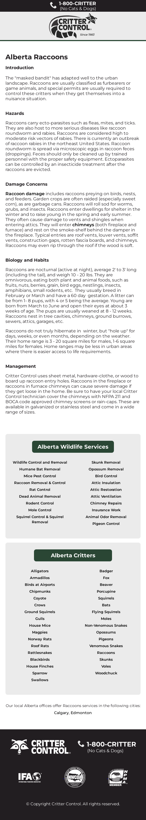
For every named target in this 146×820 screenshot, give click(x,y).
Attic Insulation (106, 483)
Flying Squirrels (106, 612)
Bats (106, 605)
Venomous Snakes (106, 646)
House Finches (40, 666)
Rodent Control (40, 503)
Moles (106, 619)
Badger (106, 571)
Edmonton (81, 712)
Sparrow (39, 673)
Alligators (40, 571)
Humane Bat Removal (39, 469)
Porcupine (106, 591)
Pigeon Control (106, 524)
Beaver (106, 585)
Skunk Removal (106, 462)
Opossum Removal (106, 469)
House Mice (40, 625)
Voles (106, 666)
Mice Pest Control (40, 476)
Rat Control (39, 490)
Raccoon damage (25, 193)
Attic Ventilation (106, 496)
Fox (106, 578)
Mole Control (39, 510)
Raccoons (106, 653)
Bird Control (106, 476)
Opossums (106, 632)
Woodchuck (106, 673)
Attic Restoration (106, 490)
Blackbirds (40, 659)
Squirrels (106, 598)
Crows (39, 605)
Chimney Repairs (106, 503)
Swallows (39, 680)
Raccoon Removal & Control (40, 483)
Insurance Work (106, 510)
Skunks (106, 659)
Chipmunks (40, 591)
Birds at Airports (40, 585)
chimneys (83, 224)
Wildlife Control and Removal (40, 462)
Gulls (40, 619)
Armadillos (40, 578)
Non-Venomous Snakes (106, 625)
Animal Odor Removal (106, 517)
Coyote (39, 598)
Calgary (61, 712)
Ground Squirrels (39, 612)
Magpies (40, 632)
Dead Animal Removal (40, 496)
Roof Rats (40, 646)
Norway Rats (40, 639)
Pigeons (106, 639)
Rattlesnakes (40, 653)
